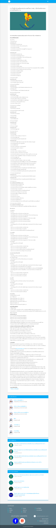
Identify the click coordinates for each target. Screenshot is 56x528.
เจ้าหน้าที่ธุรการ (17, 424)
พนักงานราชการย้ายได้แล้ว (19, 481)
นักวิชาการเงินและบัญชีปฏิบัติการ (20, 406)
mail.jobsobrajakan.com (43, 520)
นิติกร (15, 418)
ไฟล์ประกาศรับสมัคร (15, 388)
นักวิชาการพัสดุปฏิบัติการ (19, 400)
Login (9, 511)
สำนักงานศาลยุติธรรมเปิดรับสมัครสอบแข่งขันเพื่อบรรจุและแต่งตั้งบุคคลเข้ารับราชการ (30, 456)
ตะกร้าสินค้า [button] (42, 1)
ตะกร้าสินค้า (38, 508)
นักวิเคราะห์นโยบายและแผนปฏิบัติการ (21, 412)
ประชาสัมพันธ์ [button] (30, 1)
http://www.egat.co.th (20, 348)
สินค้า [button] (36, 1)
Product (23, 508)
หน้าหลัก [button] (24, 1)
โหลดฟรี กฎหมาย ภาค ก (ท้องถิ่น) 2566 (21, 487)
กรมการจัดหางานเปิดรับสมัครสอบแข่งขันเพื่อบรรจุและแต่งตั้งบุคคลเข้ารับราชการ (29, 443)
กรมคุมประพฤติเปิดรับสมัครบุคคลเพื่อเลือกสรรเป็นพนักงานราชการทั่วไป (27, 462)
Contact (23, 511)
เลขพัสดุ (10, 510)
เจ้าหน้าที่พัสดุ (16, 431)
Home (10, 508)
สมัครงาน (24, 510)
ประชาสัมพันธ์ (38, 510)
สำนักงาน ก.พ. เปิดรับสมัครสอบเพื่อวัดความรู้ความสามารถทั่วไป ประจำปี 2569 (29, 475)
